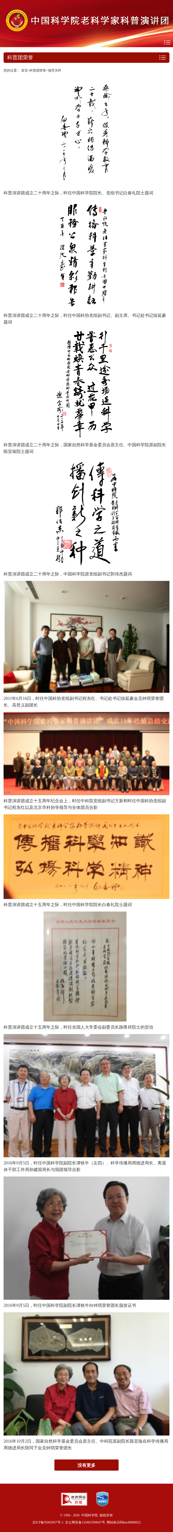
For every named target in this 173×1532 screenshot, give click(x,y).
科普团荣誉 (37, 70)
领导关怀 (54, 70)
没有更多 (86, 1465)
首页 (24, 70)
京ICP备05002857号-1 (47, 1522)
